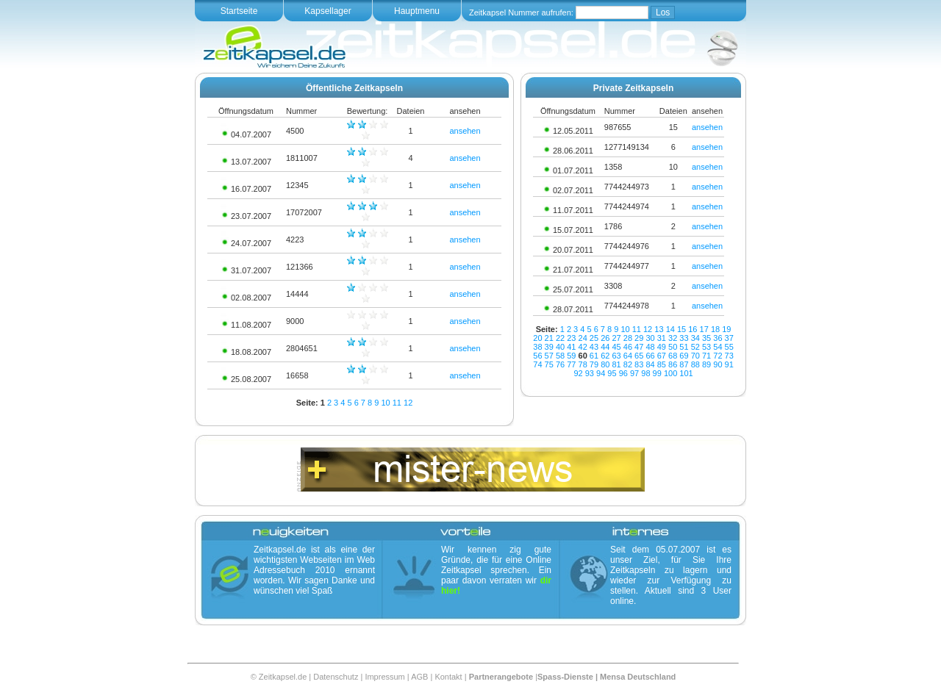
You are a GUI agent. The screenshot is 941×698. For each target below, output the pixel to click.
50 (672, 346)
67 (661, 355)
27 (616, 338)
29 (638, 338)
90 (717, 364)
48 (649, 346)
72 (717, 355)
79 (594, 364)
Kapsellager (327, 11)
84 (649, 364)
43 (594, 346)
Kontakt (448, 676)
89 (706, 364)
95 (611, 373)
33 (683, 338)
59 (571, 355)
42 (583, 346)
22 (560, 338)
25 (594, 338)
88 (695, 364)
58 (560, 355)
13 (658, 329)
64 (627, 355)
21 (549, 338)
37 (729, 338)
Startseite (239, 11)
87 (683, 364)
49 (661, 346)
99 (657, 373)
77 (571, 364)
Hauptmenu (417, 11)
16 (692, 329)
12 (408, 402)
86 (672, 364)
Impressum (384, 676)
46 (627, 346)
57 (549, 355)
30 (649, 338)
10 (385, 402)
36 (717, 338)
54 (717, 346)
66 (649, 355)
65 (638, 355)
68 (672, 355)
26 (605, 338)
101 (686, 373)
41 (571, 346)
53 (706, 346)
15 (681, 329)
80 (605, 364)
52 (695, 346)
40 (560, 346)
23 (571, 338)
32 (672, 338)
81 (616, 364)
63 (616, 355)
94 (600, 373)
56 (537, 355)
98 (645, 373)
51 (683, 346)
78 (583, 364)
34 (695, 338)
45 (616, 346)
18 (715, 329)
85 (661, 364)
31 (661, 338)
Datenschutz (335, 676)
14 (670, 329)
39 (549, 346)
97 (634, 373)
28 (627, 338)
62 (605, 355)
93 (589, 373)
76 (560, 364)
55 (729, 346)
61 (594, 355)
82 (627, 364)
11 (397, 402)
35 (706, 338)
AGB (419, 676)
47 (638, 346)
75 (549, 364)
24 (583, 338)
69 (683, 355)
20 (537, 338)
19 (726, 329)
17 (704, 329)
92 (577, 373)
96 (623, 373)
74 (537, 364)
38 (537, 346)
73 (729, 355)
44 (605, 346)
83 (638, 364)
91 (729, 364)
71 (706, 355)
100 (670, 373)
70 (695, 355)
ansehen (464, 130)
